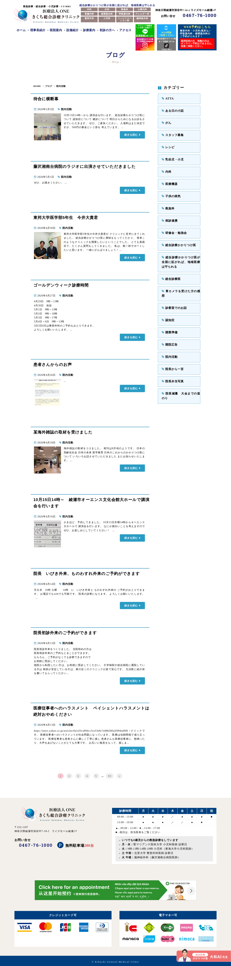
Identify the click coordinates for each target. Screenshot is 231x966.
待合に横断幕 (45, 99)
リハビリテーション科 (125, 19)
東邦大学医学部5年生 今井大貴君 (65, 217)
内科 (89, 9)
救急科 (124, 9)
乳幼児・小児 (171, 156)
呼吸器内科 (124, 14)
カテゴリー (171, 87)
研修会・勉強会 (173, 225)
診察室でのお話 (173, 291)
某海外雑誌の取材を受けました (63, 431)
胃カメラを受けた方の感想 (179, 280)
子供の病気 (170, 191)
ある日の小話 (171, 109)
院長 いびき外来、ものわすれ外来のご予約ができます (86, 573)
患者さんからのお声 (52, 364)
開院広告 (169, 326)
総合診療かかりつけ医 (177, 237)
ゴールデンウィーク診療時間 (61, 285)
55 (109, 773)
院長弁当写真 (171, 361)
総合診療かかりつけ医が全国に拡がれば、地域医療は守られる (181, 253)
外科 (107, 9)
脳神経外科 (142, 18)
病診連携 (169, 214)
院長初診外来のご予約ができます (65, 631)
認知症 (167, 303)
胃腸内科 (89, 14)
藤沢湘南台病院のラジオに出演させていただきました (84, 166)
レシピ (167, 144)
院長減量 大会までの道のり (181, 372)
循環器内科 (107, 14)
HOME (37, 86)
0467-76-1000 (200, 15)
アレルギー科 (142, 14)
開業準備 (169, 314)
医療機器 (169, 179)
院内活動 (61, 86)
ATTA (167, 98)
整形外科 (89, 18)
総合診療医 (170, 268)
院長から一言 (171, 349)
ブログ (48, 86)
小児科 (106, 18)
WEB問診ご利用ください (166, 30)
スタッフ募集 (171, 133)
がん (166, 121)
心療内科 (142, 9)
